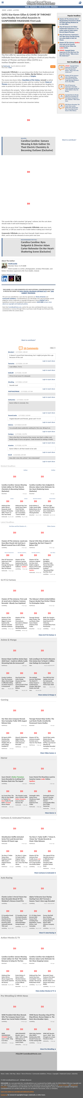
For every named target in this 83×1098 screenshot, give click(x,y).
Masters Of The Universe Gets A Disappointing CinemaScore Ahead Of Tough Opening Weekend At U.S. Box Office (69, 21)
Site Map (12, 1074)
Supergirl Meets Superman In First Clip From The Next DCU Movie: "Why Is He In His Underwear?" (69, 53)
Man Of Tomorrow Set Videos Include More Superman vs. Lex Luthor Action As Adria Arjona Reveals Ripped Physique (68, 29)
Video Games (51, 526)
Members (54, 7)
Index (7, 1074)
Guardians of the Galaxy (31, 80)
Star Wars (52, 552)
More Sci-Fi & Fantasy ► (47, 635)
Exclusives (33, 7)
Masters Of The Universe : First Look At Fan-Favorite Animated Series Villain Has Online (69, 45)
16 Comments (28, 348)
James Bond (52, 498)
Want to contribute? (28, 339)
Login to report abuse (49, 361)
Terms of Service (41, 297)
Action (10, 67)
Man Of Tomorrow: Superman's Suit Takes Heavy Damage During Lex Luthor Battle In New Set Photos (69, 37)
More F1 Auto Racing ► (47, 933)
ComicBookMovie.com (14, 307)
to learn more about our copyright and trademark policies (27, 303)
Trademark (63, 1074)
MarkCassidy (6, 66)
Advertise (75, 1074)
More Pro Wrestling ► (48, 1049)
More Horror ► (50, 813)
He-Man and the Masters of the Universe (18, 526)
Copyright (55, 1074)
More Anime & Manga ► (47, 695)
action (16, 10)
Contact (68, 1074)
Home (4, 10)
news (10, 10)
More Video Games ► (48, 753)
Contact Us (4, 1095)
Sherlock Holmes (37, 498)
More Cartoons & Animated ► (45, 873)
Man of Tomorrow (9, 552)
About (18, 1074)
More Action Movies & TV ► (46, 991)
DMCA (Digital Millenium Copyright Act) (33, 291)
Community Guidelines (9, 298)
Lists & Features (44, 7)
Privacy (49, 1074)
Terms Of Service (26, 1074)
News (27, 7)
